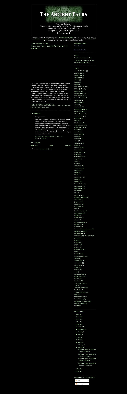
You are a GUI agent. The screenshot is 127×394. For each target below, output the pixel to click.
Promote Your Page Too (80, 49)
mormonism (77, 224)
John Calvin (77, 199)
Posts (78, 380)
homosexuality (78, 186)
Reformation (77, 254)
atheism (76, 80)
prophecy (77, 244)
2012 (78, 316)
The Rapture (78, 290)
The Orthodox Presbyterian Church (84, 60)
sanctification (78, 263)
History (76, 179)
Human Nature (78, 188)
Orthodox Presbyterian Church (43, 39)
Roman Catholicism (80, 256)
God (45, 105)
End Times (77, 136)
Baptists (76, 84)
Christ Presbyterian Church (65, 37)
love (75, 208)
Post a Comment (35, 142)
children (76, 105)
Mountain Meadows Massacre (83, 229)
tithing (76, 294)
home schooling (78, 184)
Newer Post (34, 145)
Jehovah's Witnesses (64, 105)
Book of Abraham (79, 95)
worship (76, 305)
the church (77, 281)
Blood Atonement (79, 93)
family (76, 145)
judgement (77, 202)
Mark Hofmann (78, 213)
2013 (78, 314)
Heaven (76, 172)
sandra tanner (78, 265)
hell (75, 175)
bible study (77, 91)
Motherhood (77, 226)
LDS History (77, 204)
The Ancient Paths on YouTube (83, 58)
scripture (76, 269)
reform (76, 251)
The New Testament (80, 287)
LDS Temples (78, 206)
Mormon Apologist (79, 222)
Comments (79, 384)
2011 (78, 319)
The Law (76, 285)
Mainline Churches (79, 211)
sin (75, 272)
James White (78, 195)
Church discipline (79, 114)
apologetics (77, 77)
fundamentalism (79, 156)
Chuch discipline (79, 111)
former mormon (78, 152)
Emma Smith (78, 134)
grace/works (52, 105)
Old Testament (78, 233)
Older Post (68, 145)
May (79, 337)
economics (77, 129)
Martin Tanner (78, 217)
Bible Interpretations (80, 86)
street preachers (79, 274)
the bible (76, 278)
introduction (77, 190)
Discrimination (78, 123)
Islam (75, 193)
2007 (78, 371)
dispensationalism (79, 125)
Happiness (77, 170)
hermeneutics (78, 177)
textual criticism (78, 276)
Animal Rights (78, 75)
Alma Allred (77, 73)
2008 (78, 369)
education (77, 132)
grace (76, 163)
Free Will (76, 154)
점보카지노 (42, 130)
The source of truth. (80, 292)
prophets (76, 247)
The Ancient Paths (78, 45)
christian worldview (79, 109)
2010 (78, 322)
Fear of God (77, 147)
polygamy (77, 242)
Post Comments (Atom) (45, 149)
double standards (79, 127)
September (81, 329)
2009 (78, 324)
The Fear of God (79, 283)
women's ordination (80, 303)
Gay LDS (77, 159)
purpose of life (78, 249)
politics (33, 107)
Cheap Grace (78, 102)
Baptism (76, 82)
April (79, 339)
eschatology (77, 138)
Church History (78, 116)
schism (76, 267)
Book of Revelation (79, 98)
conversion (77, 118)
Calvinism (77, 100)
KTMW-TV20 (92, 39)
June (79, 334)
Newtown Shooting (79, 231)
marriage (76, 215)
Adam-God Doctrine (80, 71)
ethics (76, 141)
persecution (77, 238)
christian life (77, 107)
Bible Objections (79, 89)
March (80, 342)
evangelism (39, 105)
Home (51, 145)
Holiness (76, 181)
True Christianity (79, 299)
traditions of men (43, 107)
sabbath (76, 258)
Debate (76, 120)
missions (76, 220)
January (80, 347)
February (81, 345)
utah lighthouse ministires (81, 301)
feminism (77, 150)
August (80, 332)
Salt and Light (78, 260)
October (80, 326)
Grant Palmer (78, 168)
